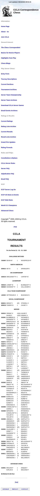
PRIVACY (15, 489)
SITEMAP (6, 489)
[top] (15, 227)
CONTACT (24, 489)
